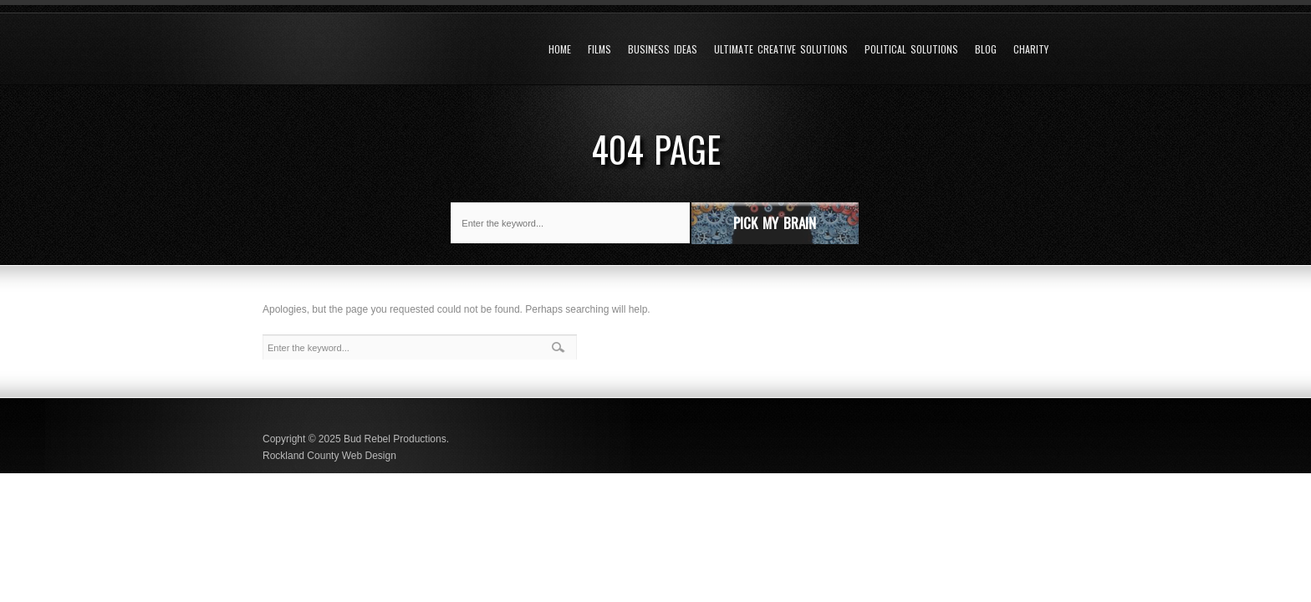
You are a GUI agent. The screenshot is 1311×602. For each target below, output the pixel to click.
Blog (986, 49)
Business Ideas (662, 49)
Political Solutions (911, 49)
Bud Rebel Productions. (396, 439)
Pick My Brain (774, 222)
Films (599, 49)
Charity (1030, 49)
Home (559, 49)
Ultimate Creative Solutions (781, 49)
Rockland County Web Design (329, 456)
